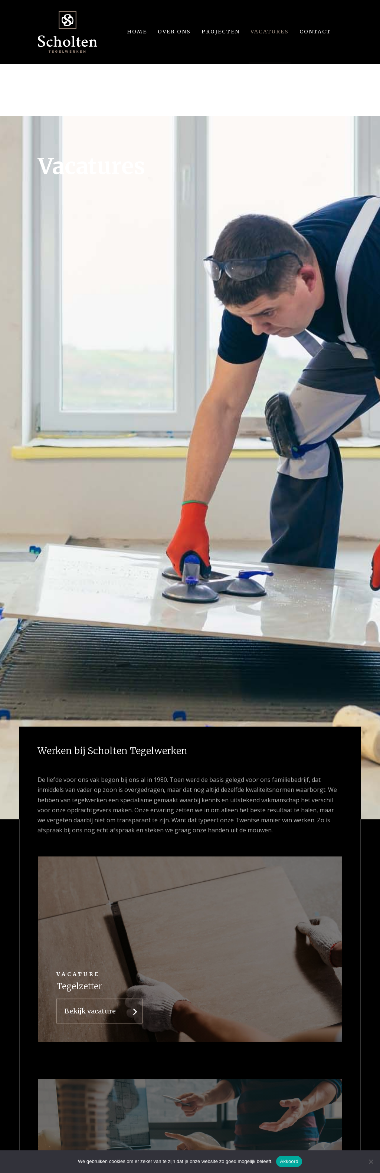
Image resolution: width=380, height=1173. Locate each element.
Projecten (221, 31)
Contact (315, 31)
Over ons (174, 31)
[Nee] (370, 1161)
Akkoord (289, 1161)
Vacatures (269, 31)
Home (137, 31)
